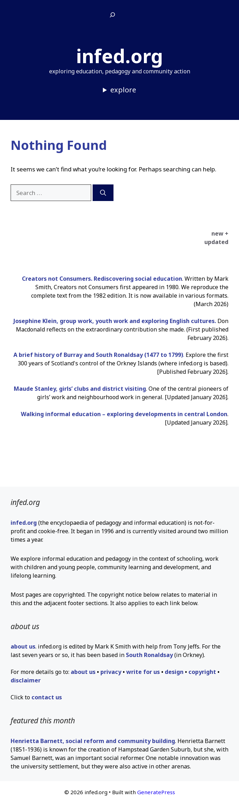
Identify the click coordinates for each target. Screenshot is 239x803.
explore (123, 90)
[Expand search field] (112, 15)
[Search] (103, 192)
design (174, 672)
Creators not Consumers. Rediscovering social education (102, 278)
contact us (46, 697)
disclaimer (26, 680)
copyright (202, 672)
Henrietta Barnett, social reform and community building (93, 741)
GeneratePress (156, 792)
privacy (110, 672)
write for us (143, 672)
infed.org (119, 56)
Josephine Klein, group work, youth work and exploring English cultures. (115, 321)
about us (23, 646)
